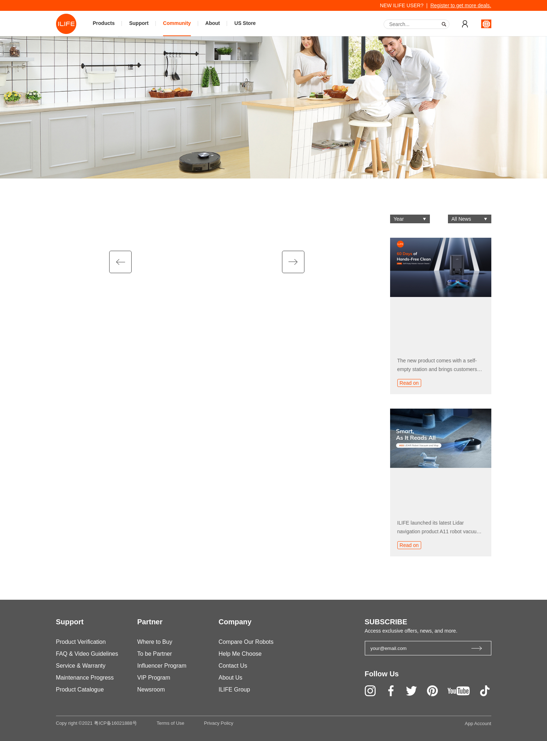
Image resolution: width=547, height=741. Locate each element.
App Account (478, 723)
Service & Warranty (81, 666)
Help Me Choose (240, 654)
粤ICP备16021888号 (115, 723)
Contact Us (233, 666)
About (212, 23)
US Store (245, 23)
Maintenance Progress (85, 678)
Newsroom (151, 689)
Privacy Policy (218, 723)
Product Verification (81, 642)
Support (139, 23)
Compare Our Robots (246, 642)
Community (177, 23)
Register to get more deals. (460, 5)
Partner (150, 622)
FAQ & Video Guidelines (87, 654)
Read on (409, 383)
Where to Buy (154, 642)
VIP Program (153, 678)
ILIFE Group (234, 689)
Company (235, 622)
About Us (231, 678)
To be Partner (154, 654)
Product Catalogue (80, 689)
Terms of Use (170, 723)
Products (104, 23)
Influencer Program (162, 666)
